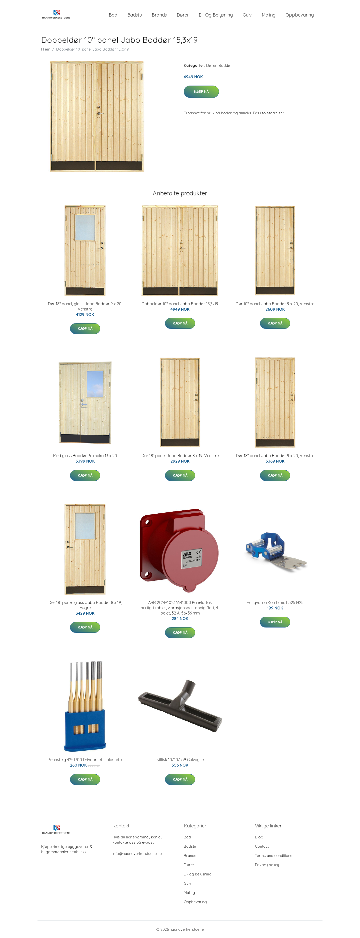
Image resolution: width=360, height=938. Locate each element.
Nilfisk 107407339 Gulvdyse (180, 759)
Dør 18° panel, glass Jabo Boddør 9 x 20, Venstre (85, 306)
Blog (259, 837)
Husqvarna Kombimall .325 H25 (275, 602)
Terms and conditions (273, 855)
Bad (113, 15)
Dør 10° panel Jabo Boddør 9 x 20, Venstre (275, 303)
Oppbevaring (300, 15)
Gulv (247, 15)
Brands (159, 15)
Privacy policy (267, 864)
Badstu (134, 15)
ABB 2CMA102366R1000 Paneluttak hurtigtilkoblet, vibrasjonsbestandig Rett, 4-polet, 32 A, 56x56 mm (180, 607)
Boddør (225, 65)
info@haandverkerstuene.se (137, 853)
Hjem (45, 49)
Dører (183, 15)
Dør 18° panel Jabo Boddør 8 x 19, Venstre (180, 455)
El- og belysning (216, 15)
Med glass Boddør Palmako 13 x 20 (85, 455)
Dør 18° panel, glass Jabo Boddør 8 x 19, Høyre (85, 605)
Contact (262, 846)
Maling (269, 15)
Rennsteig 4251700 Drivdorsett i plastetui (85, 759)
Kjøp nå (201, 91)
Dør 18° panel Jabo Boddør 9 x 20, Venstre (275, 455)
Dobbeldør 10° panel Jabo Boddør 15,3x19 (180, 303)
